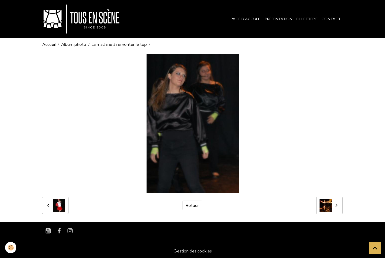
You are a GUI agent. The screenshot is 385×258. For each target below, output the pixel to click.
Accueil (49, 44)
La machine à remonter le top (119, 44)
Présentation (278, 19)
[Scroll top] (375, 248)
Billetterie (307, 19)
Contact (331, 19)
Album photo (73, 44)
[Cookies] (10, 247)
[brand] (82, 19)
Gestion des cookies (192, 250)
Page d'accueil (246, 19)
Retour (192, 205)
